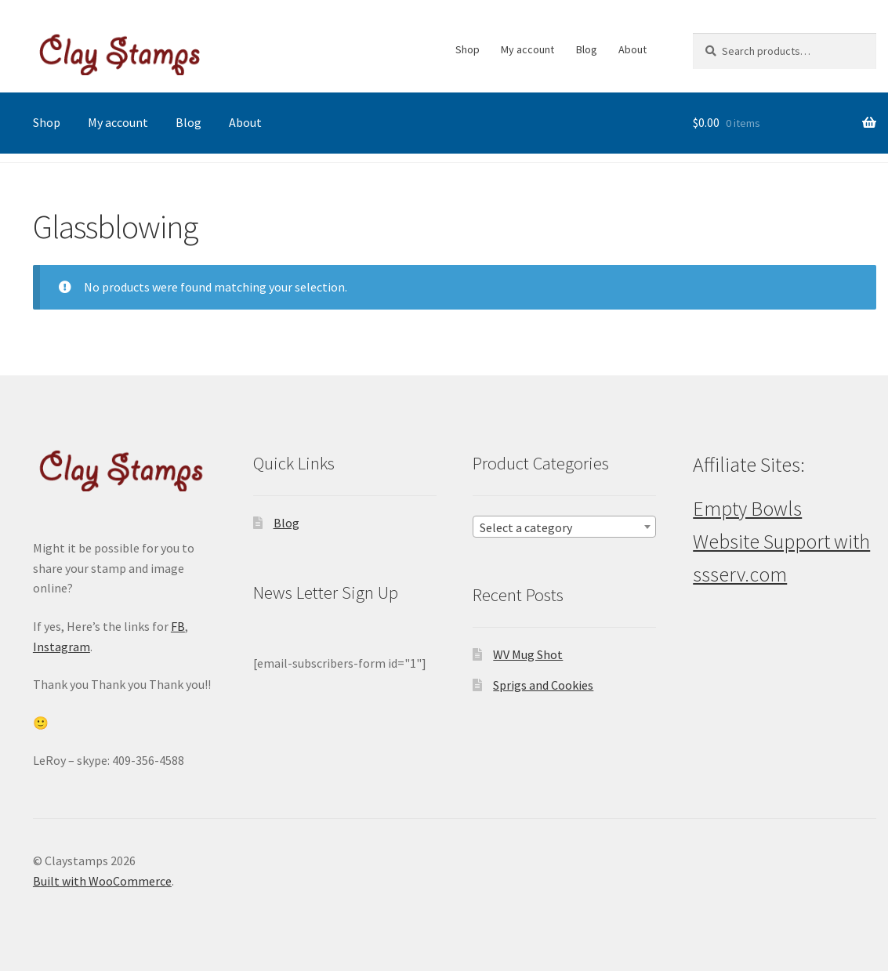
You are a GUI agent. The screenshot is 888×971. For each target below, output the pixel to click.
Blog (586, 49)
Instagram (61, 646)
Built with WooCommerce (102, 881)
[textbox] (564, 527)
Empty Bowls (747, 508)
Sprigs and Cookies (543, 685)
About (632, 49)
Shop (467, 49)
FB (178, 626)
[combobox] (564, 527)
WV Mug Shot (528, 654)
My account (527, 49)
